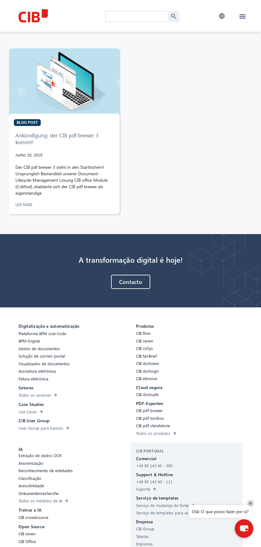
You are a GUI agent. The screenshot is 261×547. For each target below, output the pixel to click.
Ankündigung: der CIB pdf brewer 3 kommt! (56, 139)
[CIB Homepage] (60, 15)
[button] (222, 16)
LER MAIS (24, 204)
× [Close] (250, 503)
